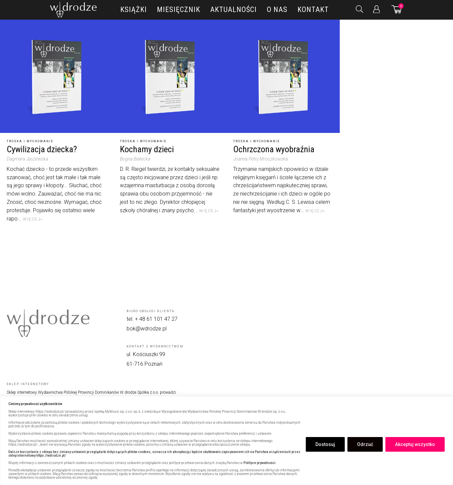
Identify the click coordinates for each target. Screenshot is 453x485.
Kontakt (313, 9)
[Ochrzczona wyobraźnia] (283, 76)
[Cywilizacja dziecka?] (56, 76)
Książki (133, 9)
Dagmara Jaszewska (27, 159)
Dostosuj (325, 444)
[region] (226, 440)
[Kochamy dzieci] (169, 76)
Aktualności (233, 9)
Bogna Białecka (135, 159)
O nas (277, 9)
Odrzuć (365, 444)
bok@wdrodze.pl (147, 328)
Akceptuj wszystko (415, 444)
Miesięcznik (178, 9)
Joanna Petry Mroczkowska (260, 159)
